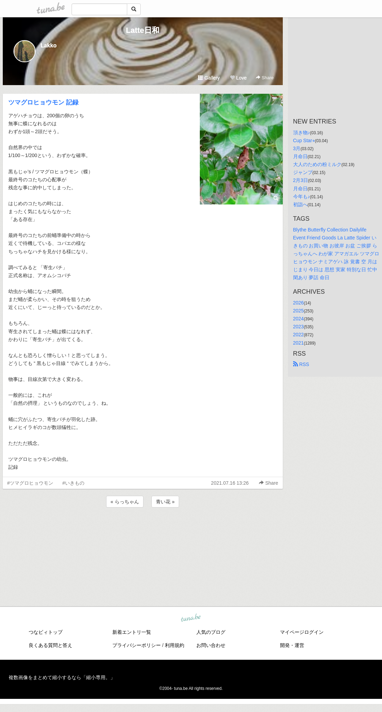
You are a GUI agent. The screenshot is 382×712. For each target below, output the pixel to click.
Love (238, 78)
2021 (298, 343)
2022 (298, 334)
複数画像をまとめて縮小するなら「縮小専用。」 (62, 677)
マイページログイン (302, 632)
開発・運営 (292, 645)
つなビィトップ (46, 632)
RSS (301, 364)
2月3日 (300, 180)
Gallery (209, 78)
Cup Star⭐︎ (304, 140)
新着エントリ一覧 (131, 632)
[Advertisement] (143, 527)
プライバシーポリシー (136, 645)
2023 (298, 326)
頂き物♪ (301, 132)
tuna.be (191, 618)
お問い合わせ (210, 645)
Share (264, 77)
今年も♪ (301, 196)
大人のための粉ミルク (317, 164)
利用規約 (174, 645)
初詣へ (300, 204)
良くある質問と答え (50, 645)
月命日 (300, 156)
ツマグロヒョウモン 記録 (43, 102)
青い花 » (165, 501)
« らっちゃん (125, 501)
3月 (297, 148)
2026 (298, 302)
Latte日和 (142, 30)
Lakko (49, 45)
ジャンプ (303, 172)
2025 (298, 310)
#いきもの (73, 483)
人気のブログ (210, 632)
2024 (298, 318)
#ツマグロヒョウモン (30, 483)
